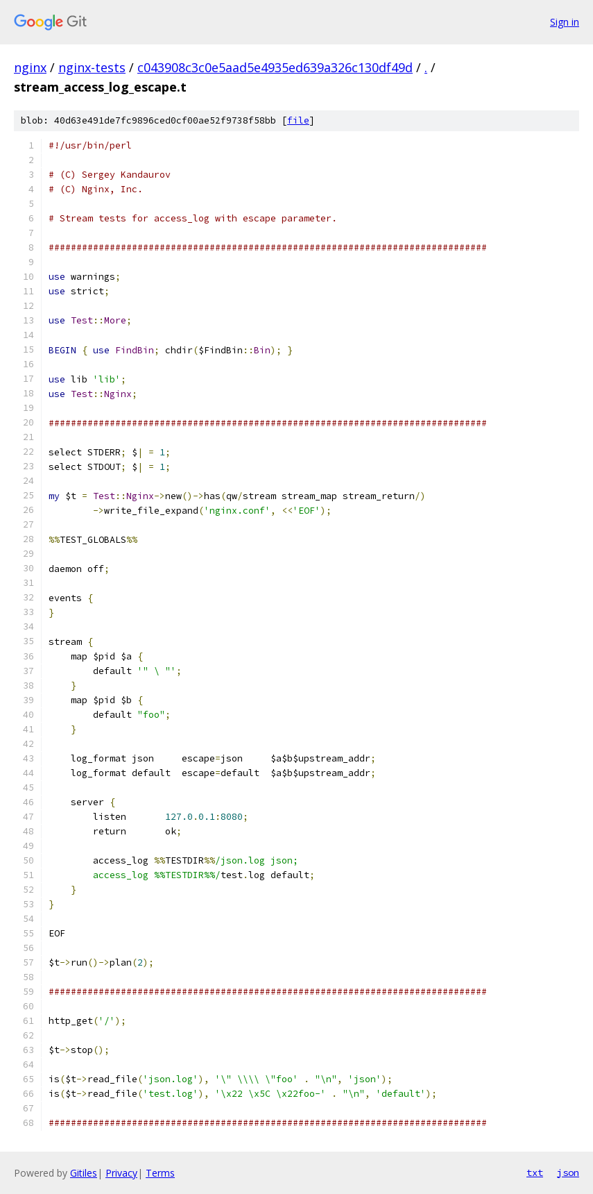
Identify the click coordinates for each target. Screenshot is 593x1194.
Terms (160, 1172)
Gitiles (83, 1172)
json (568, 1172)
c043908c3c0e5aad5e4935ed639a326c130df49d (275, 67)
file (298, 120)
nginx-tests (92, 67)
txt (534, 1172)
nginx (30, 67)
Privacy (121, 1172)
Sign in (564, 21)
